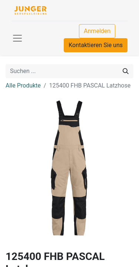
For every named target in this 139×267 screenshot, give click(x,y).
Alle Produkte (23, 85)
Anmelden (97, 30)
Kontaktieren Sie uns (96, 45)
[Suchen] (125, 71)
